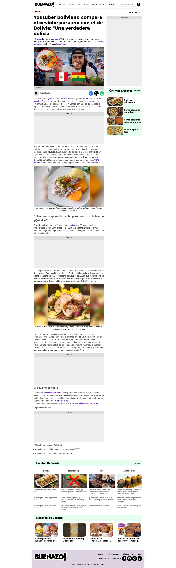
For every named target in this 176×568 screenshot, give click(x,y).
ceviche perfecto (53, 392)
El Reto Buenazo (98, 4)
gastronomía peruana (57, 98)
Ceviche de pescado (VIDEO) (48, 445)
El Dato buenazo (113, 554)
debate (86, 98)
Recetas (62, 4)
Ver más (137, 91)
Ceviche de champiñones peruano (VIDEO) (54, 453)
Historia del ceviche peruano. (87, 403)
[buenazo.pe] (50, 556)
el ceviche (94, 101)
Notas (86, 4)
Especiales (111, 4)
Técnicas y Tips (74, 4)
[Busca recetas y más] (130, 4)
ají (67, 401)
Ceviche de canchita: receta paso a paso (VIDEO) (57, 449)
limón (59, 401)
